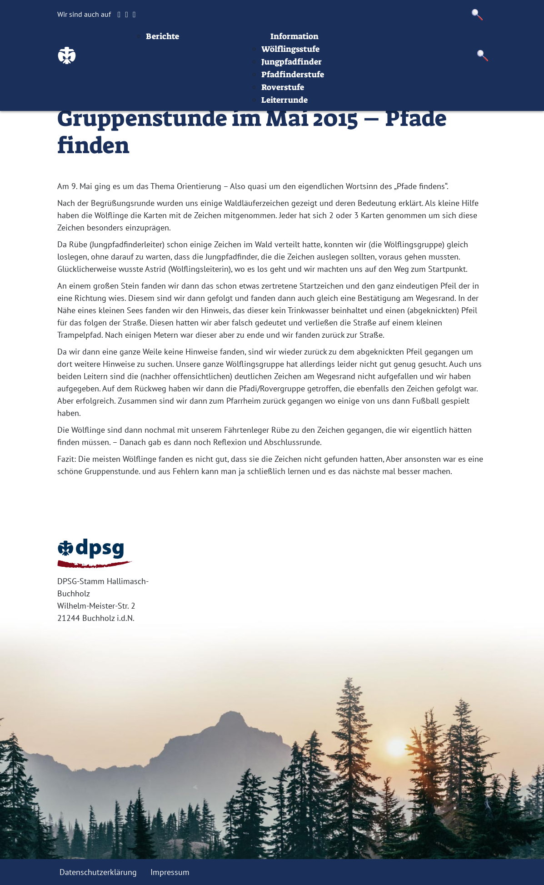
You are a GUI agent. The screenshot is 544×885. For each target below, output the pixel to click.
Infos (408, 42)
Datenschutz (504, 42)
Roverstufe (338, 119)
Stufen (321, 42)
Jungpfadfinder (347, 93)
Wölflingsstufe (346, 80)
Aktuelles (229, 55)
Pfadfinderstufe (348, 106)
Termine (282, 42)
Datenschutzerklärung (98, 872)
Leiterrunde (340, 131)
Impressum (449, 42)
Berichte (218, 68)
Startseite (165, 42)
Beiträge (209, 42)
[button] (477, 15)
